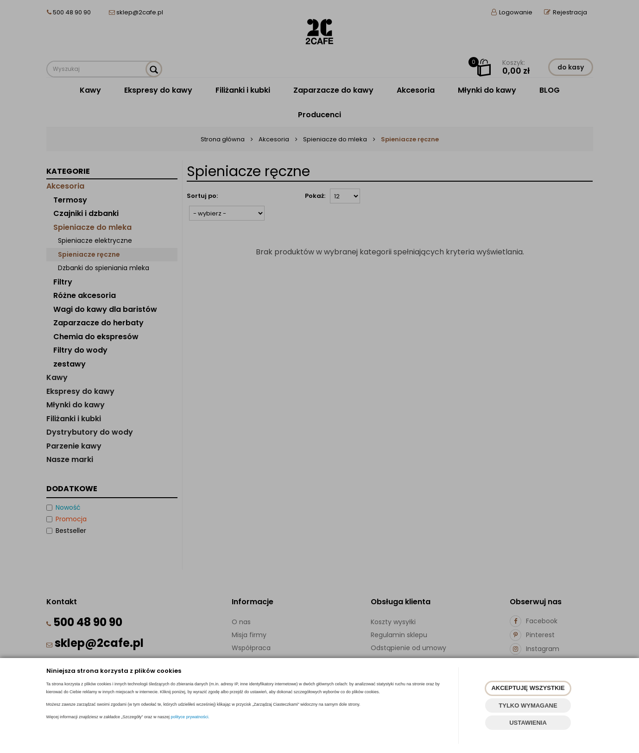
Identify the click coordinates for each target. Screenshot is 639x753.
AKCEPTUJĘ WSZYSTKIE (527, 687)
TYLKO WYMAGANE (528, 705)
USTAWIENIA (528, 722)
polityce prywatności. (190, 717)
